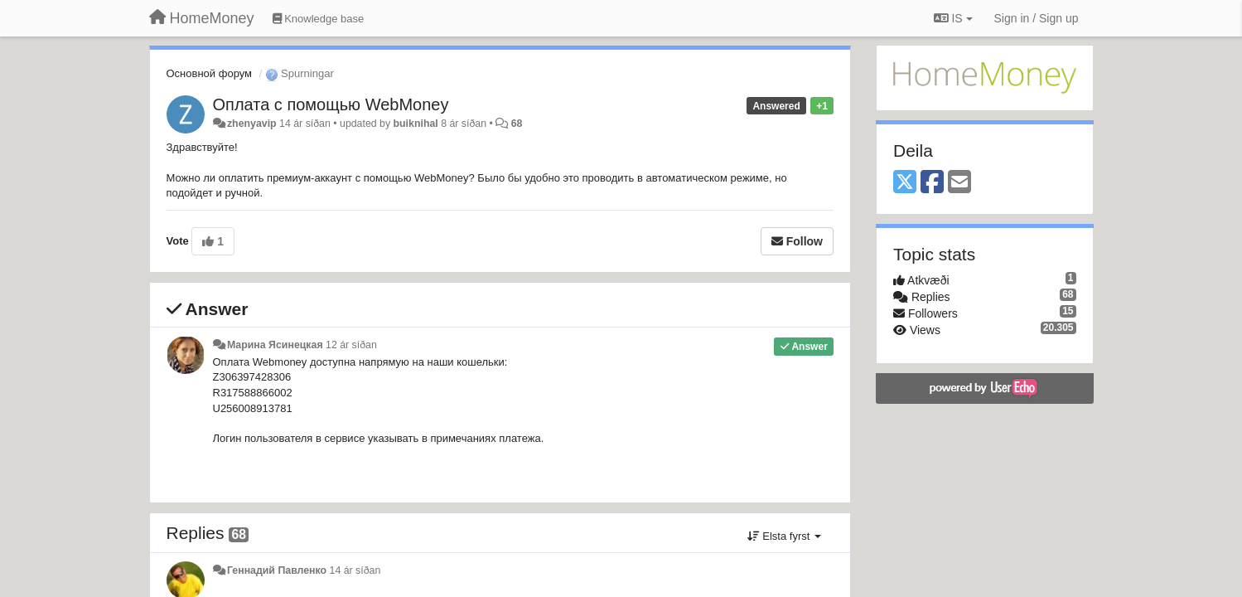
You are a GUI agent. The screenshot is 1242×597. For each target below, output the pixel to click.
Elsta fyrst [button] (784, 536)
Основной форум (210, 73)
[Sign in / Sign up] (1036, 18)
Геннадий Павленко (276, 570)
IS (953, 18)
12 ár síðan (351, 345)
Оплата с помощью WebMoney (331, 104)
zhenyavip (252, 123)
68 (517, 123)
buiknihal (416, 123)
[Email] (959, 182)
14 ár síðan (355, 570)
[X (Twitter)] (904, 182)
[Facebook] (932, 182)
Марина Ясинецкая (275, 345)
